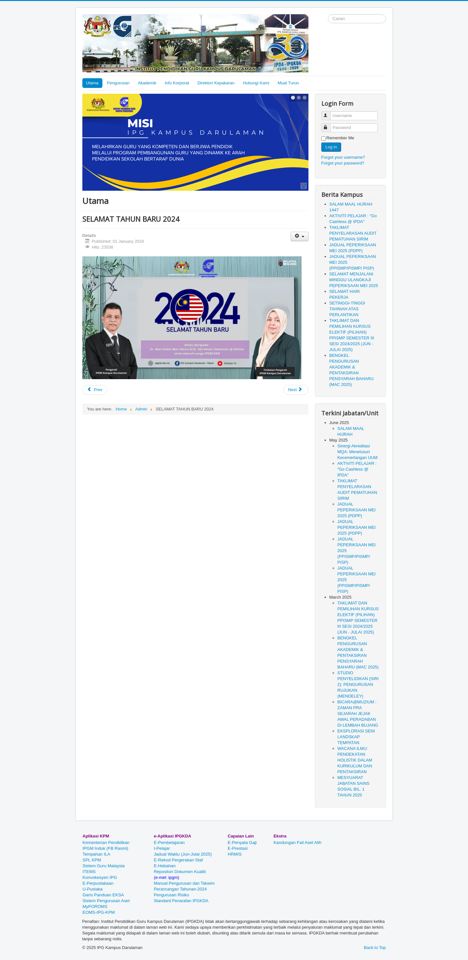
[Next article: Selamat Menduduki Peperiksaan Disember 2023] (295, 390)
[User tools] (299, 236)
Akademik (147, 82)
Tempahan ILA (96, 854)
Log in (331, 146)
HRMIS (235, 854)
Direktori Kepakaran (215, 82)
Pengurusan (118, 82)
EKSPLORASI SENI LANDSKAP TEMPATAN (356, 737)
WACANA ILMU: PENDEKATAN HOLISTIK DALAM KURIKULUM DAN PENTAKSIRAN (355, 760)
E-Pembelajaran (169, 842)
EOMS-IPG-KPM (99, 912)
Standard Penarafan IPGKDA (181, 900)
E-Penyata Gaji (242, 842)
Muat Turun (288, 82)
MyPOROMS (95, 906)
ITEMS (89, 871)
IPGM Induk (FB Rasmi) (105, 848)
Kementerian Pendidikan (106, 842)
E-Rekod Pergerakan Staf (178, 860)
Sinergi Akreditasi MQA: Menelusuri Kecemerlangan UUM (358, 451)
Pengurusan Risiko (172, 894)
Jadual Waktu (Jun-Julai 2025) (183, 854)
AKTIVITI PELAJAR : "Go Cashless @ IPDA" (357, 469)
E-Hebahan (164, 865)
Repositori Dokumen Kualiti (180, 871)
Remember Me (340, 137)
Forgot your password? (342, 163)
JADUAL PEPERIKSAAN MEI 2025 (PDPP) (357, 510)
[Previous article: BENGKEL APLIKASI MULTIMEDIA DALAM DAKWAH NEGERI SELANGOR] (95, 390)
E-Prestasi (237, 848)
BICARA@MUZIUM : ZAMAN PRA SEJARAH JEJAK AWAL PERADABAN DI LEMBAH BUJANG (358, 713)
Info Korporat (177, 82)
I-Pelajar (162, 848)
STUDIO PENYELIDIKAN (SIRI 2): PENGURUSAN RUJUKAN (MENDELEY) (358, 684)
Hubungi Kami (256, 82)
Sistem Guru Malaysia (104, 865)
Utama (92, 82)
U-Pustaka (93, 889)
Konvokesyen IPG (100, 877)
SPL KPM (92, 860)
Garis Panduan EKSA (103, 894)
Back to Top (375, 947)
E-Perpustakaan (98, 883)
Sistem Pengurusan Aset (106, 900)
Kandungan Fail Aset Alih (297, 842)
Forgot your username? (343, 157)
